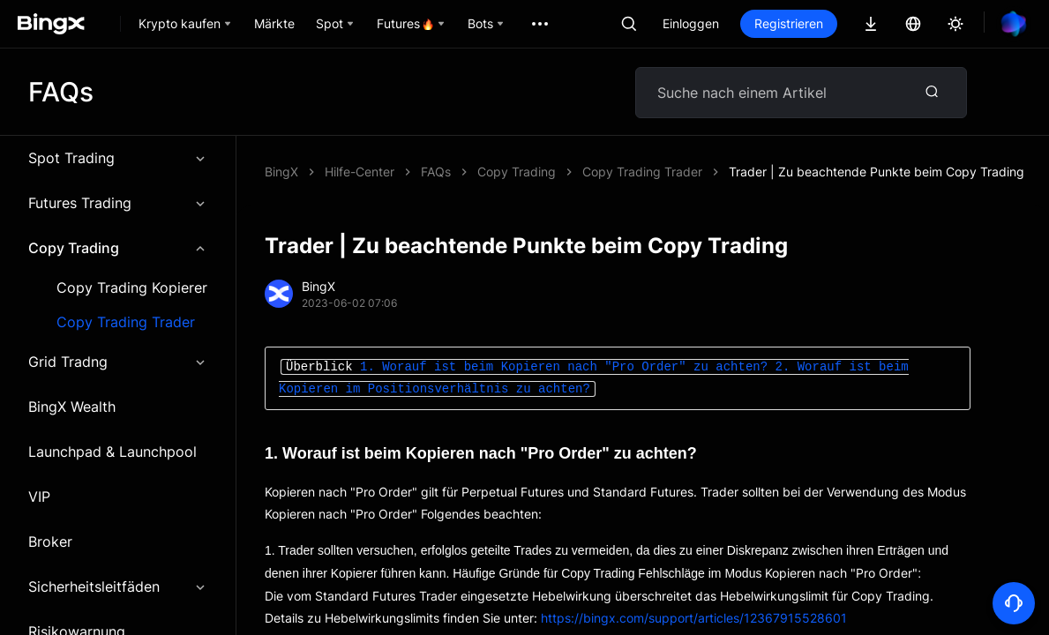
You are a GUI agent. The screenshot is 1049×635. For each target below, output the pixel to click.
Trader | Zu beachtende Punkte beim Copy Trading (876, 171)
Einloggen (691, 23)
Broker (50, 541)
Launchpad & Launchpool (112, 451)
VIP (39, 496)
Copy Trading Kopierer (131, 288)
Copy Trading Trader (125, 322)
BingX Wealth (72, 406)
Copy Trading (117, 248)
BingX (281, 171)
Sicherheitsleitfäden (117, 586)
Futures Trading (117, 203)
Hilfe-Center (359, 171)
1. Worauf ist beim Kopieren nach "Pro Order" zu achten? (564, 367)
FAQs (436, 171)
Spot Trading (117, 158)
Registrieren (788, 23)
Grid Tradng (117, 361)
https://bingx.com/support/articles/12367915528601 (694, 617)
